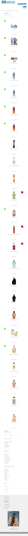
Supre (5, 478)
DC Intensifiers (6, 443)
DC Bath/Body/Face (7, 445)
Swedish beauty (7, 479)
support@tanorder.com (7, 504)
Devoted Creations (9, 10)
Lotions (6, 10)
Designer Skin (6, 470)
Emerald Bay (6, 472)
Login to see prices (14, 34)
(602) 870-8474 (6, 501)
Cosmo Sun (6, 454)
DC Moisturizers (7, 446)
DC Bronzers (6, 442)
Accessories (6, 490)
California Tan (6, 469)
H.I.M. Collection (7, 460)
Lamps (6, 492)
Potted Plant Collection (8, 475)
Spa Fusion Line (6, 462)
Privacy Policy (6, 508)
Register (24, 6)
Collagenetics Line (7, 453)
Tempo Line (6, 463)
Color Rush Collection (7, 457)
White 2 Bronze (6, 456)
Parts (6, 491)
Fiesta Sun (6, 473)
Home (3, 10)
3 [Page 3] (13, 17)
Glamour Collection (7, 459)
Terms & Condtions (7, 506)
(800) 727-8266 (6, 500)
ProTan (5, 476)
